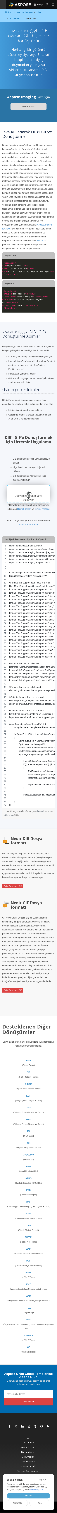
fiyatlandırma (27, 1452)
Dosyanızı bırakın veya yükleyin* (28, 498)
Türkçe (38, 4)
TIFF (28, 1225)
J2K (29, 1143)
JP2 (28, 1131)
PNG (28, 1166)
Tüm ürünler (28, 1442)
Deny (40, 1503)
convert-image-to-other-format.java (20, 811)
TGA (28, 1308)
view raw (49, 811)
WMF (28, 1249)
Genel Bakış (28, 106)
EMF (28, 1096)
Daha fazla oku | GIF (13, 990)
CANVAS (28, 1335)
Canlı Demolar (28, 1461)
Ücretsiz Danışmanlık (27, 1471)
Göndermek (28, 1401)
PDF (28, 1261)
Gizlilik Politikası (42, 509)
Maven (40, 240)
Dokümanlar (28, 1456)
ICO (28, 1347)
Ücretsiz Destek (28, 1466)
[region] (28, 675)
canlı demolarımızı (28, 524)
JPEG (28, 1119)
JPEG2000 (28, 1154)
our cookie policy (36, 1490)
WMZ (28, 1296)
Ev (28, 1437)
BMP (28, 1060)
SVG (28, 1213)
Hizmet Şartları (24, 509)
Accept (28, 1495)
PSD (28, 1190)
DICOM (28, 1084)
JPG (28, 1107)
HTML (28, 1272)
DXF (28, 1202)
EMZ (28, 1284)
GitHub (16, 815)
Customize (17, 1503)
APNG (28, 1178)
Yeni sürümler (28, 1447)
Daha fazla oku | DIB (13, 886)
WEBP (28, 1237)
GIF (28, 1072)
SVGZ (28, 1319)
